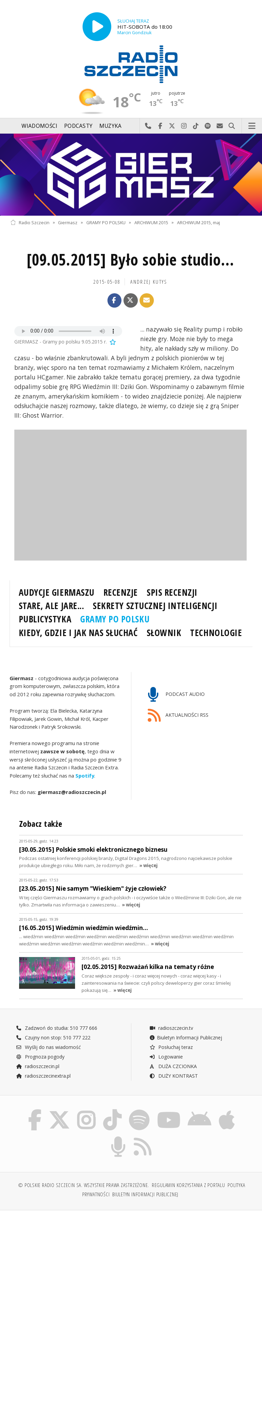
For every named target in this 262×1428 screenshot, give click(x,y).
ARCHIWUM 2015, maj (198, 222)
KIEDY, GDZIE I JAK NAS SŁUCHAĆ (78, 633)
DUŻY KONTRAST (173, 1076)
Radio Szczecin (30, 222)
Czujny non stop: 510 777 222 (53, 1037)
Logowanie (166, 1056)
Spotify (84, 775)
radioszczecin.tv (171, 1028)
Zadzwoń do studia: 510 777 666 (57, 1028)
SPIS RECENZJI (172, 592)
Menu (252, 126)
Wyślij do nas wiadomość (220, 126)
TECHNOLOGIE (216, 633)
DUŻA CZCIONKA (173, 1066)
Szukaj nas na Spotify (208, 126)
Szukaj (232, 126)
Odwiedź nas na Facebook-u (160, 126)
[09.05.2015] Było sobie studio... (131, 259)
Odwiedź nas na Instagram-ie (184, 126)
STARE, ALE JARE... (51, 606)
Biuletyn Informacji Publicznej (185, 1037)
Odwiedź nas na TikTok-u (196, 126)
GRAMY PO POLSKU (106, 222)
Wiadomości (39, 126)
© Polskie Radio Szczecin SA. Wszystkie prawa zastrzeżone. (83, 1185)
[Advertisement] (70, 1268)
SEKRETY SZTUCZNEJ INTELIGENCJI (155, 606)
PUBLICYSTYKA (45, 619)
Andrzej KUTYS (148, 281)
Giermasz (67, 222)
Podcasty (78, 126)
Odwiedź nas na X (172, 126)
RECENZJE (120, 592)
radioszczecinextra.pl (43, 1076)
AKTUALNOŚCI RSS (178, 715)
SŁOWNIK (164, 633)
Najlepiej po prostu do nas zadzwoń (148, 126)
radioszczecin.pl (38, 1066)
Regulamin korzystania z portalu (188, 1185)
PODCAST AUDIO (176, 694)
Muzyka (110, 126)
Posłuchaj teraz (171, 1047)
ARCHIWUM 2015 (151, 222)
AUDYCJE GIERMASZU (56, 592)
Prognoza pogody (40, 1056)
